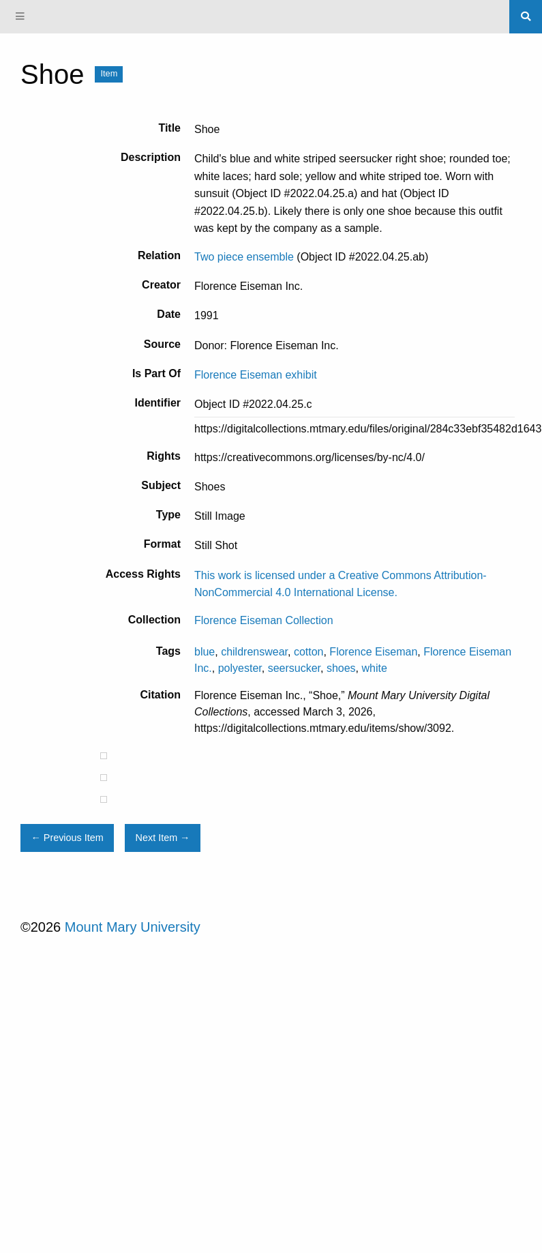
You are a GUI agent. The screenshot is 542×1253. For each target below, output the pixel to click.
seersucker (294, 668)
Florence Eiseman (373, 652)
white (374, 668)
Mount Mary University (132, 926)
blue (204, 652)
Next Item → (163, 837)
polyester (240, 668)
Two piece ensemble (244, 257)
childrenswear (254, 652)
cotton (309, 652)
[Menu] (20, 17)
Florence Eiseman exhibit (255, 375)
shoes (341, 668)
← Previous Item (67, 837)
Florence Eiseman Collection (263, 620)
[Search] (525, 16)
